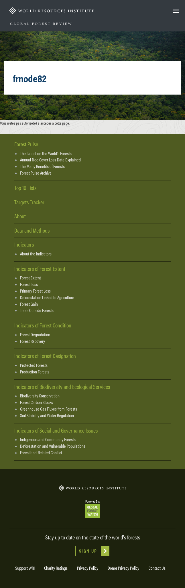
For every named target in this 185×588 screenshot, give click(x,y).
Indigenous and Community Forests (48, 439)
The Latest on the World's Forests (46, 153)
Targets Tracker (29, 202)
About (20, 216)
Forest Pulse (26, 144)
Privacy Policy (87, 568)
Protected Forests (34, 365)
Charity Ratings (56, 568)
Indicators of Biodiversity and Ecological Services (62, 386)
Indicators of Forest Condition (42, 325)
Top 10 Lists (25, 187)
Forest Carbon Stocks (36, 402)
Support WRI (25, 568)
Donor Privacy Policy (123, 568)
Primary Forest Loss (35, 291)
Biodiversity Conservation (40, 396)
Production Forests (34, 372)
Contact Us (157, 568)
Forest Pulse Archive (36, 173)
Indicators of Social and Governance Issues (56, 430)
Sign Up (88, 550)
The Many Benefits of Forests (42, 166)
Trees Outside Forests (37, 310)
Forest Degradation (35, 334)
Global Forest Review (41, 23)
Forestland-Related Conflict (41, 452)
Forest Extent (30, 278)
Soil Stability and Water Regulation (47, 415)
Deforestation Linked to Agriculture (47, 297)
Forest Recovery (32, 341)
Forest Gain (29, 304)
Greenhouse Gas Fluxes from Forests (48, 409)
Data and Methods (32, 230)
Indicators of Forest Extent (39, 268)
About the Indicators (36, 254)
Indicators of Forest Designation (45, 355)
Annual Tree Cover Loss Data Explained (50, 160)
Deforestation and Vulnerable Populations (52, 446)
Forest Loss (29, 284)
